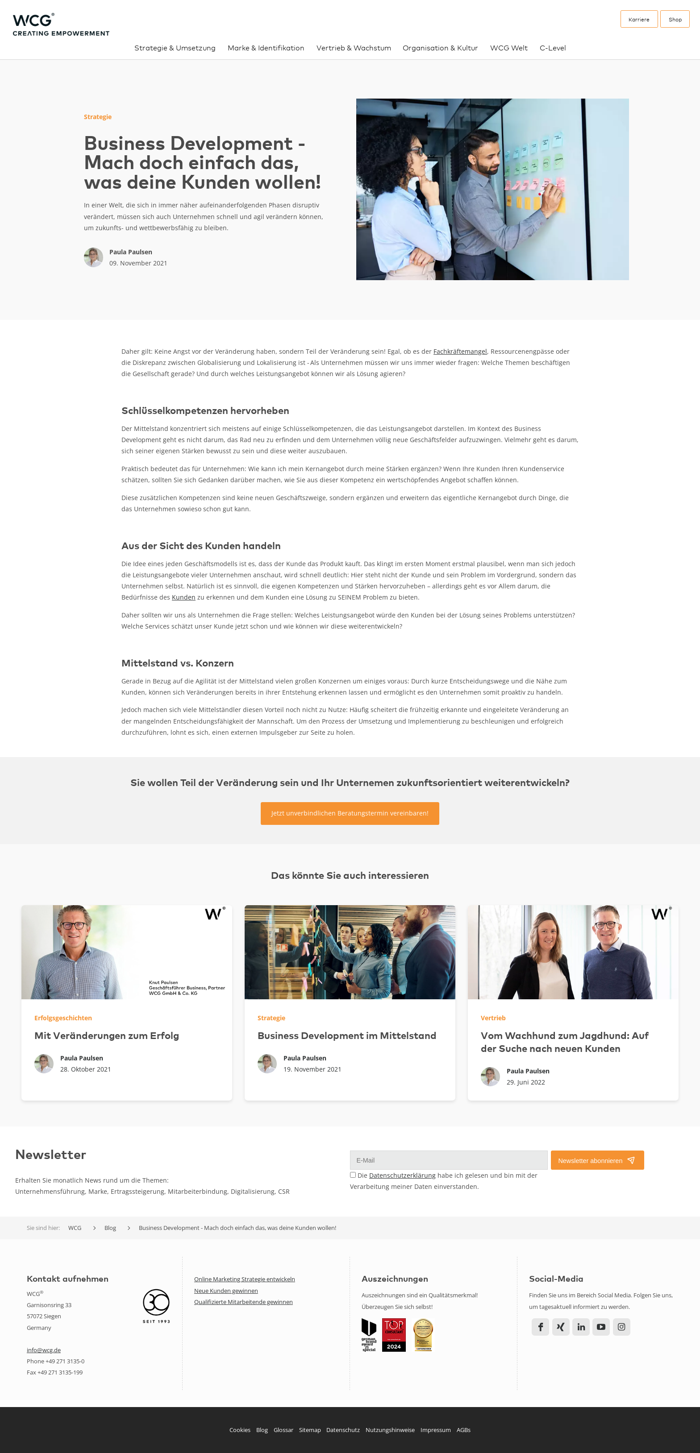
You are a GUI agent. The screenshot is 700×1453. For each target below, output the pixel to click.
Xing (561, 1327)
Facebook (540, 1327)
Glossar (283, 1430)
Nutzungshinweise (390, 1430)
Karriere (639, 19)
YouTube (601, 1327)
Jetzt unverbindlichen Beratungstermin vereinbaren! (350, 813)
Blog (262, 1430)
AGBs (464, 1430)
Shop (675, 19)
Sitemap (310, 1430)
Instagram (621, 1327)
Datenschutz (343, 1430)
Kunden (184, 597)
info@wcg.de (44, 1350)
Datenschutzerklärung (402, 1175)
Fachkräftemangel (460, 351)
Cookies (239, 1430)
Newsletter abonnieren (590, 1160)
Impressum (436, 1430)
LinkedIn (581, 1327)
